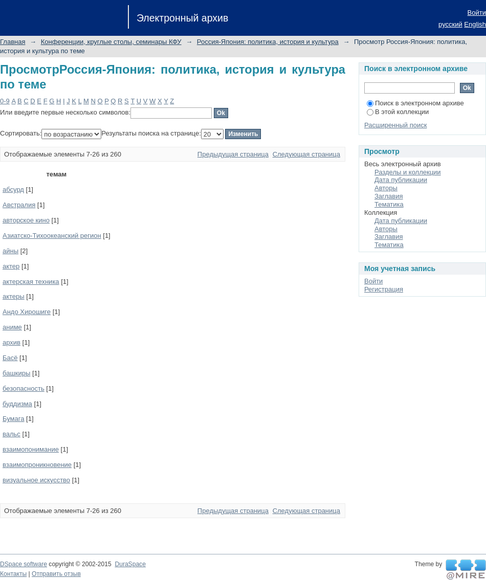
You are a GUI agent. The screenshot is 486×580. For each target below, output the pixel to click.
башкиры (16, 373)
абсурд (13, 189)
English (475, 24)
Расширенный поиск (395, 125)
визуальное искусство (36, 480)
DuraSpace (130, 564)
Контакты (13, 573)
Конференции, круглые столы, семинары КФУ (111, 42)
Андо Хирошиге (27, 312)
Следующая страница (306, 154)
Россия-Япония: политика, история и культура (268, 42)
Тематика (389, 204)
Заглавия (388, 196)
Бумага (13, 418)
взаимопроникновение (37, 465)
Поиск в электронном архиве (415, 103)
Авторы (385, 188)
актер (11, 266)
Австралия (19, 205)
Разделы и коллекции (407, 172)
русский (450, 24)
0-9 (5, 101)
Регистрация (383, 289)
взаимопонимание (31, 449)
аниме (12, 327)
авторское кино (26, 220)
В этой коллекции (398, 112)
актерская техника (31, 281)
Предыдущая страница (233, 154)
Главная (12, 42)
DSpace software (23, 564)
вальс (11, 434)
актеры (14, 296)
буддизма (17, 404)
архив (11, 342)
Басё (10, 358)
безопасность (24, 388)
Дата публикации (400, 180)
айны (10, 251)
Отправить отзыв (56, 573)
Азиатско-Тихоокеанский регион (52, 235)
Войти (477, 12)
